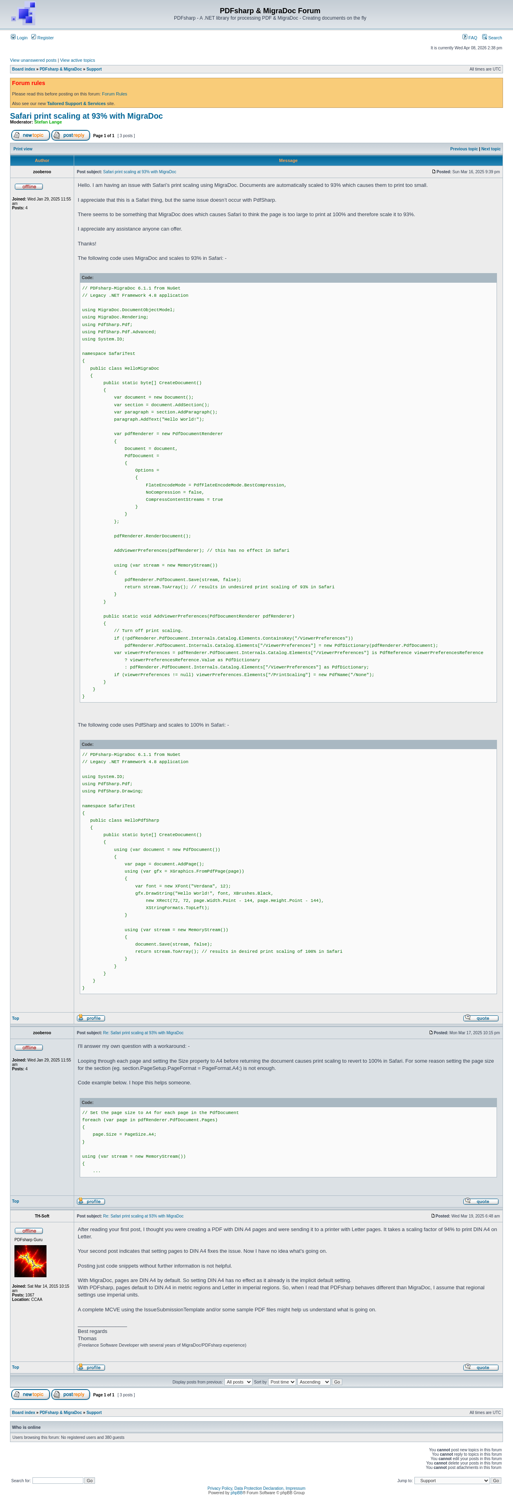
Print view (23, 149)
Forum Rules (114, 93)
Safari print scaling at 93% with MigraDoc (86, 115)
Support (94, 69)
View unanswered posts (33, 60)
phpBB (236, 1493)
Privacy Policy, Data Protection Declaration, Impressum (256, 1488)
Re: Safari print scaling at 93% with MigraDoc (143, 1033)
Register (42, 37)
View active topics (77, 60)
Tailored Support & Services (76, 103)
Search (492, 37)
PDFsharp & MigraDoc (61, 69)
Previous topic (464, 149)
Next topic (491, 149)
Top (15, 1018)
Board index (23, 69)
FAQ (470, 37)
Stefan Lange (48, 122)
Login (19, 37)
